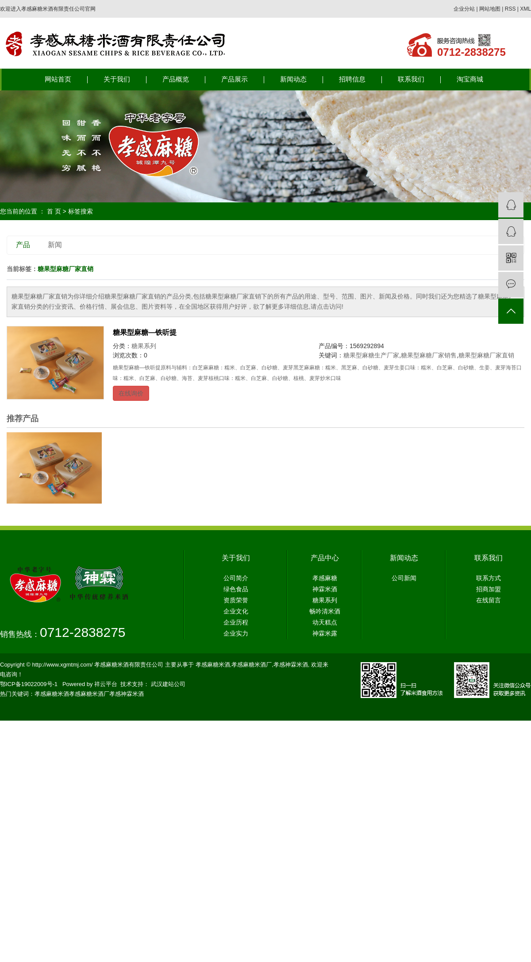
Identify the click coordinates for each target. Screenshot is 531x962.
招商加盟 (488, 589)
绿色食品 (235, 589)
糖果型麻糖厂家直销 (486, 355)
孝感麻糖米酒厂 (251, 664)
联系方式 (488, 578)
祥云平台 (105, 684)
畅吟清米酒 (324, 611)
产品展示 (234, 79)
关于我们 (117, 79)
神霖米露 (324, 633)
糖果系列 (143, 345)
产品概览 (175, 79)
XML (525, 9)
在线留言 (488, 600)
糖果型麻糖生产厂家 (371, 355)
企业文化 (235, 611)
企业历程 (235, 622)
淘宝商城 (470, 79)
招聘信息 (352, 79)
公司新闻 (404, 578)
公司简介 (235, 578)
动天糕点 (324, 622)
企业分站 (464, 9)
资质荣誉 (235, 600)
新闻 (55, 244)
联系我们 (411, 79)
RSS (510, 9)
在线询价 (131, 393)
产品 (23, 244)
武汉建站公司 (168, 684)
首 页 (54, 211)
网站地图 (489, 9)
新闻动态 (293, 79)
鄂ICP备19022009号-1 (29, 684)
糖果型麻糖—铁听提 (145, 332)
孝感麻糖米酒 (213, 664)
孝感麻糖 (324, 578)
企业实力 (235, 633)
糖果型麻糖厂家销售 (429, 355)
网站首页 (58, 79)
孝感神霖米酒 (290, 664)
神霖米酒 (324, 589)
